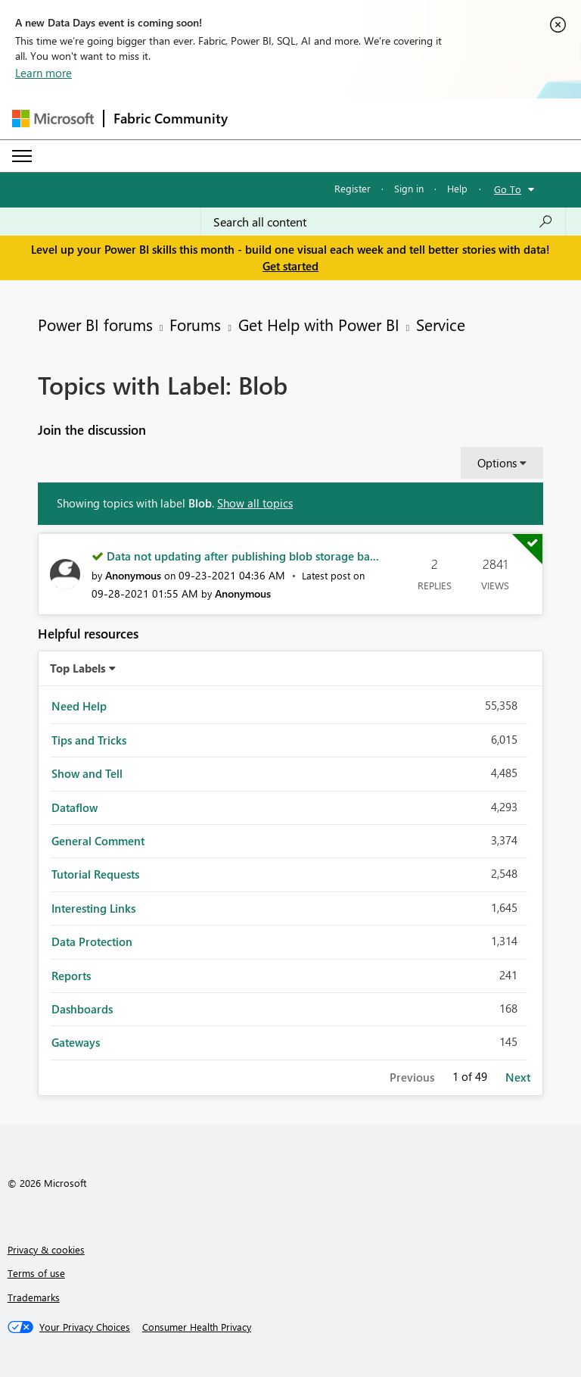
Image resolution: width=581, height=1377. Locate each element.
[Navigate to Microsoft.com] (53, 118)
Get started (290, 265)
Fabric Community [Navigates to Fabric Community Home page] (170, 118)
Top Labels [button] (78, 668)
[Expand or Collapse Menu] (22, 156)
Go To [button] (507, 189)
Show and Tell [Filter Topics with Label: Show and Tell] (87, 773)
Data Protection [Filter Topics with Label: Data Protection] (91, 941)
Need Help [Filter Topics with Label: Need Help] (79, 705)
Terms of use (36, 1272)
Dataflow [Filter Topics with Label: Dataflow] (74, 807)
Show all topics (255, 503)
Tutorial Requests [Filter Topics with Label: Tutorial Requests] (95, 874)
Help (457, 188)
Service (440, 324)
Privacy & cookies (46, 1249)
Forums (195, 324)
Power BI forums (95, 324)
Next (517, 1077)
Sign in (409, 188)
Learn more (43, 72)
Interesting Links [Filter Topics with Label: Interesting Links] (93, 908)
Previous (412, 1077)
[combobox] (383, 222)
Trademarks (34, 1297)
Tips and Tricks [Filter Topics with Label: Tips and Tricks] (88, 740)
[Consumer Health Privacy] (196, 1327)
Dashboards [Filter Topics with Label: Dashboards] (82, 1008)
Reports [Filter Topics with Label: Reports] (71, 975)
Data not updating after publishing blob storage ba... (243, 556)
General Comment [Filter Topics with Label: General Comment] (97, 840)
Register (352, 188)
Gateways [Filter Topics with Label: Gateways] (75, 1042)
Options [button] (497, 462)
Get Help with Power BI (318, 324)
